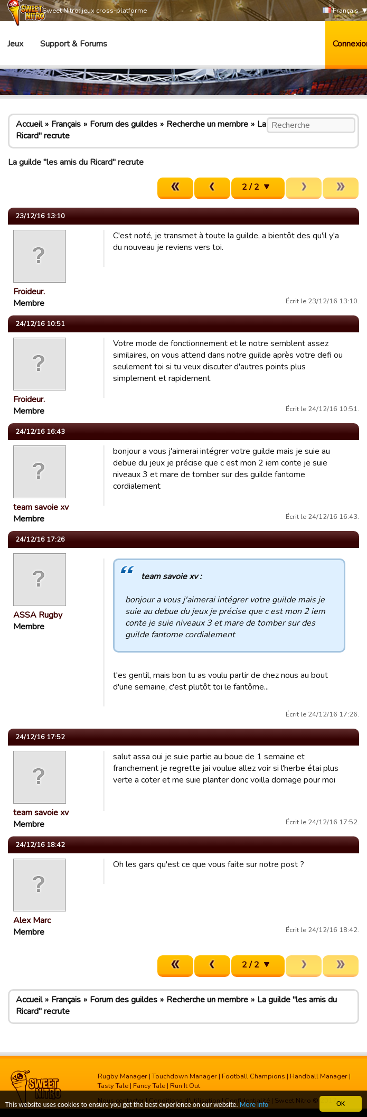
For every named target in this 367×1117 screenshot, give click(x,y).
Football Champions (253, 1076)
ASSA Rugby (37, 615)
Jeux (15, 44)
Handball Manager (318, 1076)
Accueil (29, 124)
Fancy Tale (149, 1086)
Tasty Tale (113, 1086)
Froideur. (29, 291)
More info (254, 1105)
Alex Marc (32, 920)
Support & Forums (73, 44)
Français (341, 11)
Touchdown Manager (184, 1076)
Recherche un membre (207, 124)
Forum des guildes (123, 124)
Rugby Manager (122, 1076)
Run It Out (185, 1086)
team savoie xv (41, 507)
